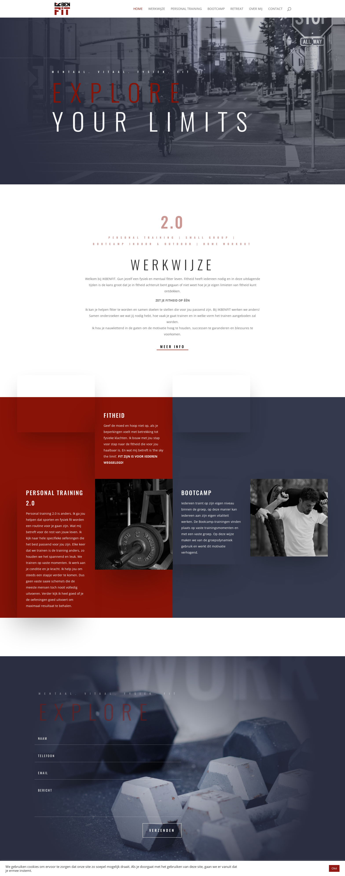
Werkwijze (156, 9)
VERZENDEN (162, 830)
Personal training (186, 9)
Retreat (236, 9)
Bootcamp (216, 9)
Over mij (255, 9)
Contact (275, 9)
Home (138, 9)
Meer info (172, 346)
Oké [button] (334, 868)
